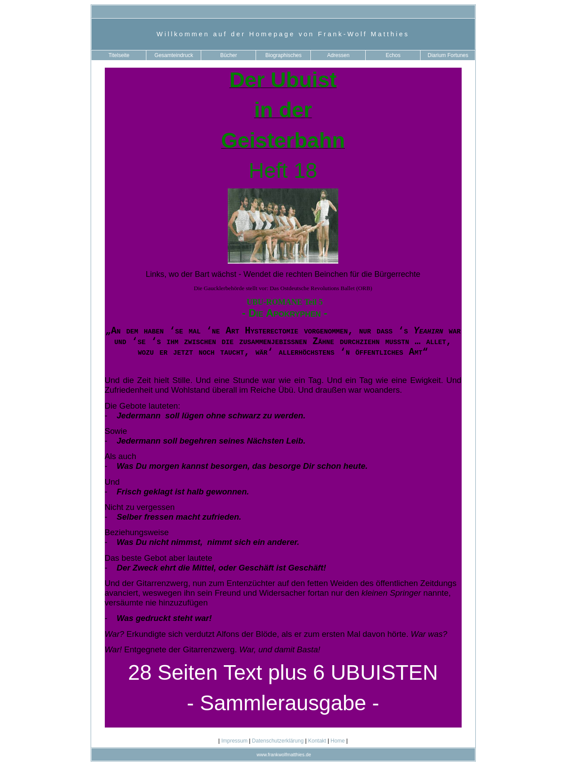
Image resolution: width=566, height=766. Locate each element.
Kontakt (316, 741)
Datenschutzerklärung (278, 741)
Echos (393, 55)
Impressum (234, 741)
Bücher (228, 55)
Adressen (338, 55)
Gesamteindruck (173, 55)
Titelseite (119, 55)
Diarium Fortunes (448, 55)
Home (337, 741)
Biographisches (283, 55)
